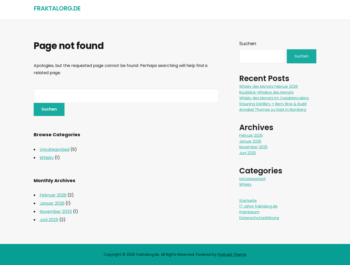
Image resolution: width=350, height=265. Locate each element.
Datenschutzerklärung (259, 217)
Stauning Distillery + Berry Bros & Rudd (273, 103)
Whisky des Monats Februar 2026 (268, 86)
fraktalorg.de (57, 8)
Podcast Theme (232, 254)
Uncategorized (54, 149)
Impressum (249, 211)
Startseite (248, 200)
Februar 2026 (53, 195)
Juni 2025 (49, 220)
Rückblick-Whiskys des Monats (266, 92)
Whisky (47, 158)
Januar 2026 (52, 203)
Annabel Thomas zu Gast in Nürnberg (272, 109)
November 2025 (56, 211)
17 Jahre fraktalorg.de (258, 206)
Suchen (247, 43)
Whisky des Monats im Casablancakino (274, 98)
